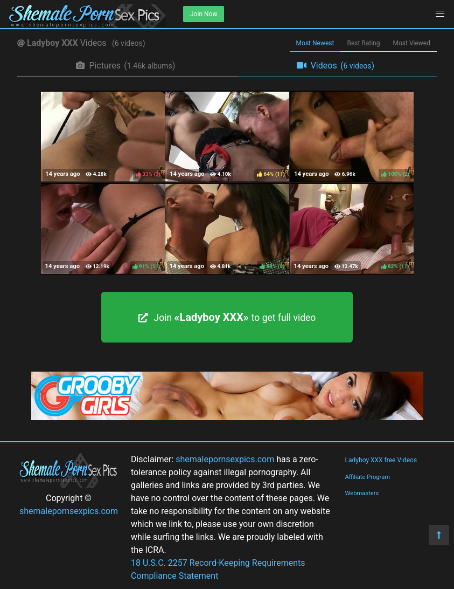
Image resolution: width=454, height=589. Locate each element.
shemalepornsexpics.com (68, 511)
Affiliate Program (367, 477)
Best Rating (363, 43)
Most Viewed (412, 43)
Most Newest (315, 43)
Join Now (203, 14)
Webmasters (362, 493)
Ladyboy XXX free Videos (381, 460)
